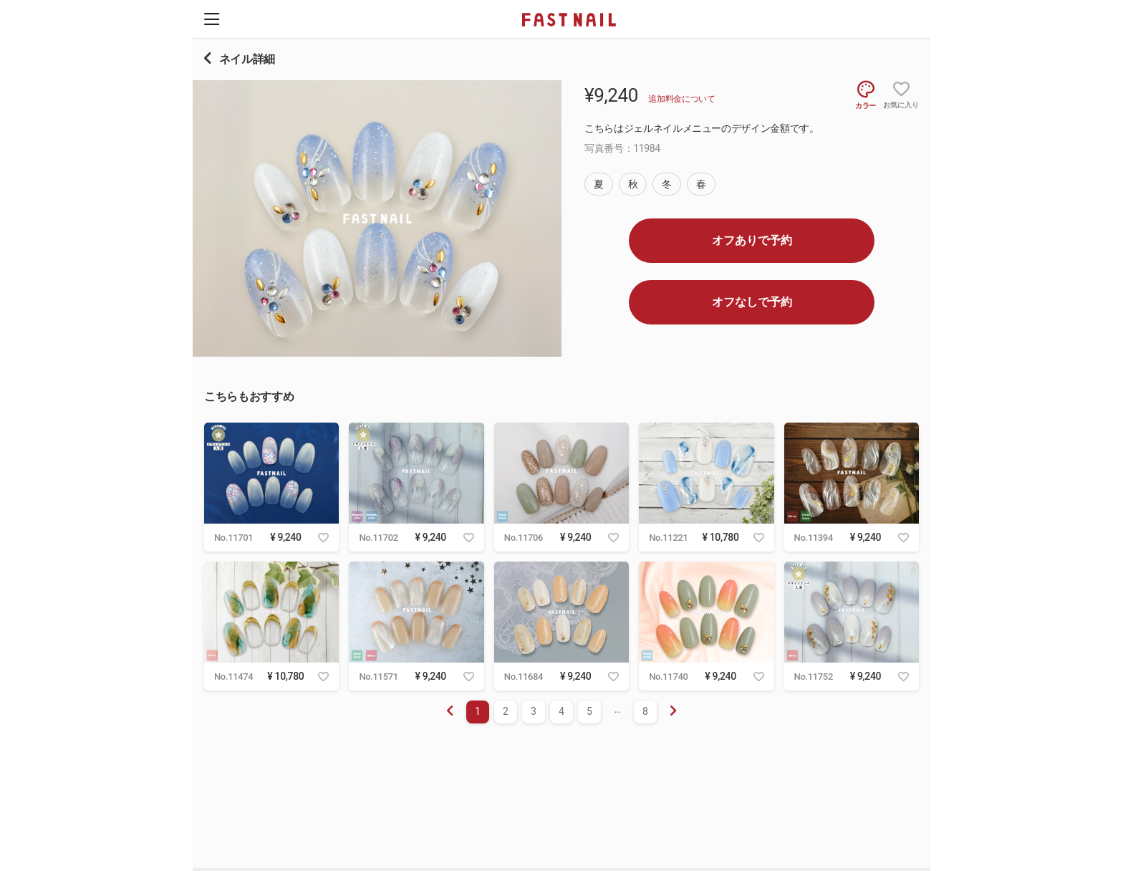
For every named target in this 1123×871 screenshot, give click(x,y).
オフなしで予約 (752, 302)
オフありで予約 (752, 240)
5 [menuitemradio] (589, 711)
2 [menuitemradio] (506, 711)
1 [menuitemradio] (478, 711)
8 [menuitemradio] (645, 711)
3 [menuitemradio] (533, 711)
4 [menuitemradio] (561, 711)
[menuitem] (673, 712)
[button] (211, 19)
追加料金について (681, 99)
